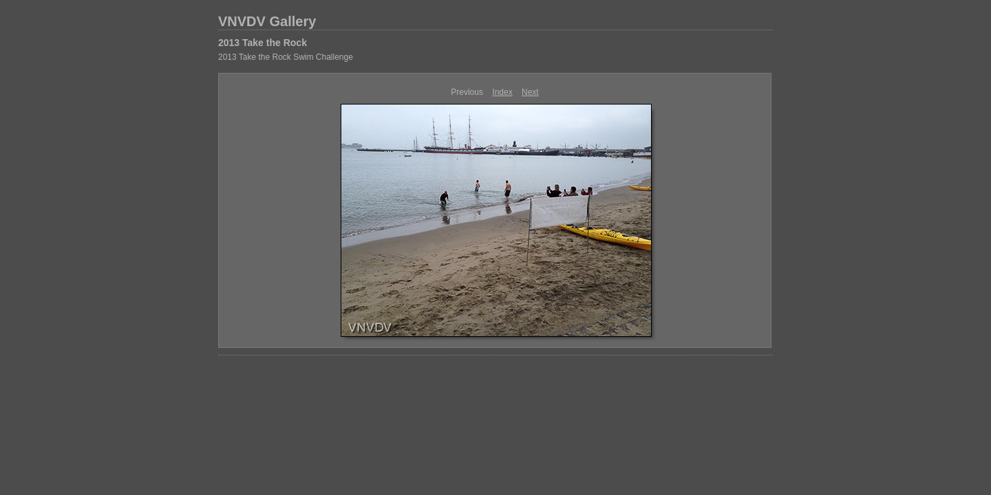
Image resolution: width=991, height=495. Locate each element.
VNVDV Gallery (267, 21)
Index (502, 92)
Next (530, 92)
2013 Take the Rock (262, 42)
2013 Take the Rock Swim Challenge (285, 57)
